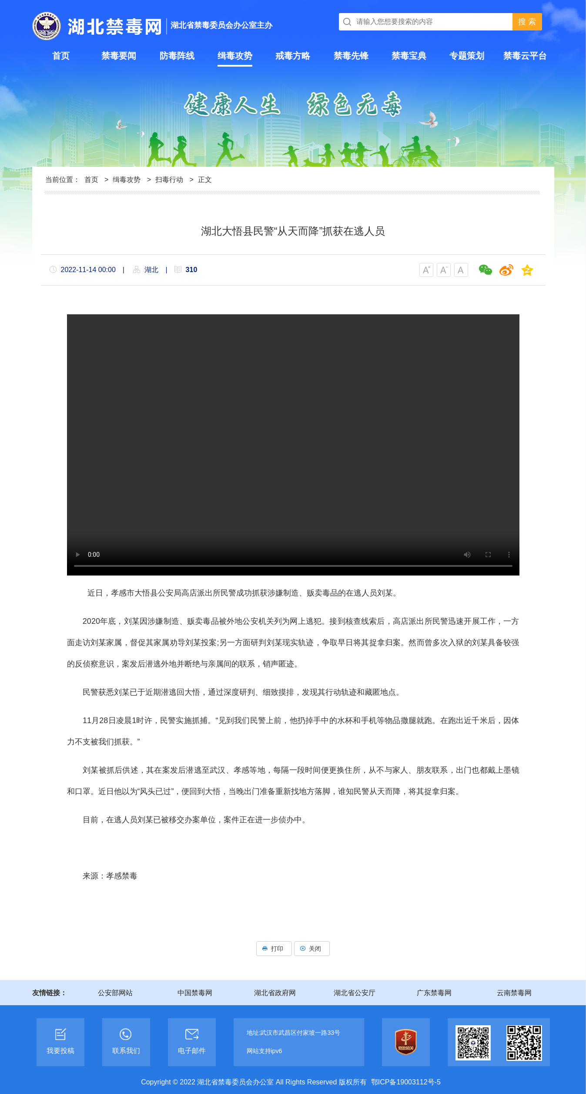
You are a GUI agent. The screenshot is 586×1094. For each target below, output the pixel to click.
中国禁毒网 (194, 992)
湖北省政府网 (275, 992)
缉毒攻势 (127, 179)
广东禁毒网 (434, 992)
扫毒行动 (169, 179)
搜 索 (527, 21)
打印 (274, 948)
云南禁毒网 (514, 992)
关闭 (312, 948)
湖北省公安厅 (354, 992)
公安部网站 (115, 992)
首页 (91, 179)
